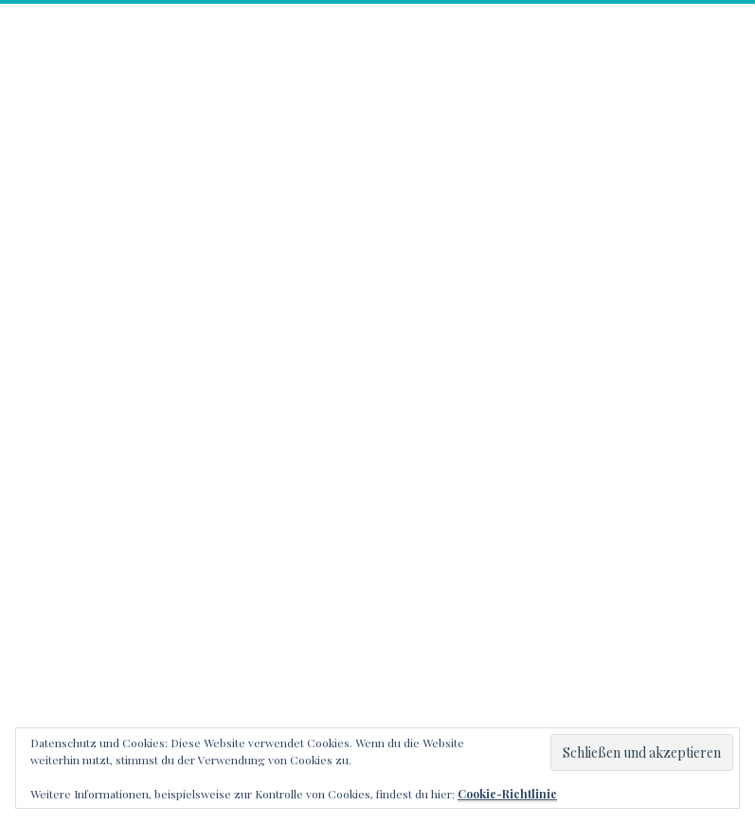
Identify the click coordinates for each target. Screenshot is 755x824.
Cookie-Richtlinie (507, 793)
